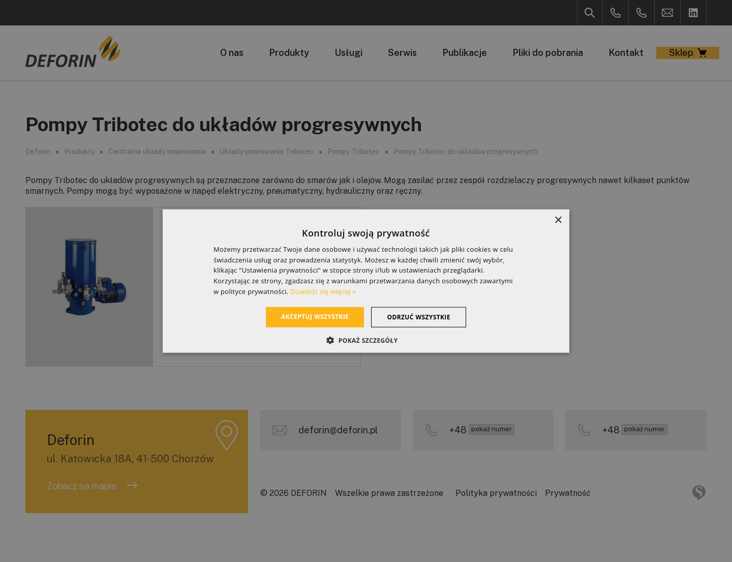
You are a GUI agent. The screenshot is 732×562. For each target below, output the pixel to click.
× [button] (558, 220)
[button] (366, 340)
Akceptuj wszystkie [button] (315, 316)
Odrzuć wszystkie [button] (418, 316)
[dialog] (366, 281)
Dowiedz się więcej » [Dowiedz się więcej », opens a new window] (323, 291)
